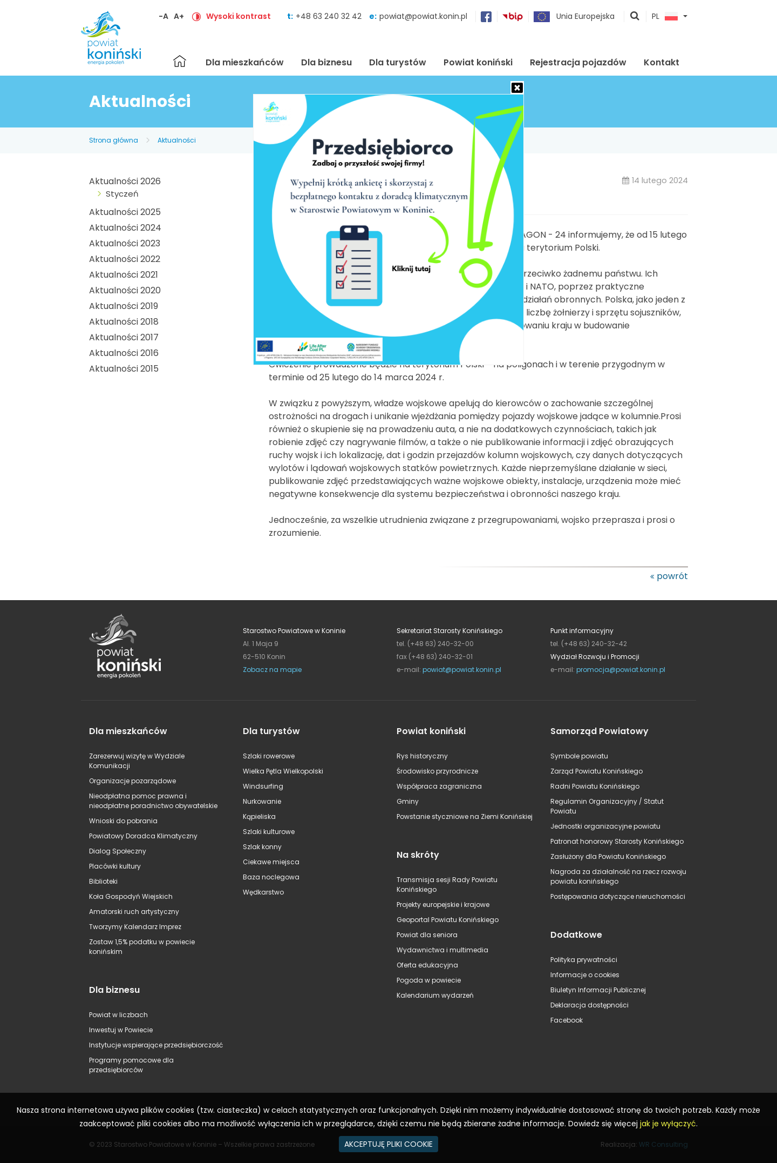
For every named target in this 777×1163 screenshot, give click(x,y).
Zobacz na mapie (272, 669)
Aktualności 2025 (125, 212)
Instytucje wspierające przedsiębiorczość (156, 1045)
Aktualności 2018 (124, 321)
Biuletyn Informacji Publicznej (598, 989)
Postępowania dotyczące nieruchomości (617, 896)
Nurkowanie (262, 801)
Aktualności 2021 (123, 274)
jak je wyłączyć (668, 1123)
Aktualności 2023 (124, 243)
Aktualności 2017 (124, 337)
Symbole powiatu (579, 756)
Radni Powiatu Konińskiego (594, 786)
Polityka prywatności (583, 959)
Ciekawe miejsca (271, 861)
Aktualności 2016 (124, 353)
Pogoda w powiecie (429, 980)
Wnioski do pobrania (123, 820)
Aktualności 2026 (125, 181)
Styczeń (122, 193)
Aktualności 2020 (125, 290)
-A (163, 16)
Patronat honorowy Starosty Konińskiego (617, 841)
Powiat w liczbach (118, 1014)
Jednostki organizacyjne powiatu (605, 826)
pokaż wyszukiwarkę (635, 16)
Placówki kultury (115, 866)
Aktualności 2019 (123, 306)
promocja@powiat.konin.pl (620, 669)
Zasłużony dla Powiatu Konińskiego (608, 856)
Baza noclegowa (271, 877)
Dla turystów (397, 62)
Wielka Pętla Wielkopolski (283, 771)
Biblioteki (103, 881)
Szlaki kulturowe (269, 831)
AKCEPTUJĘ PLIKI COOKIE (388, 1144)
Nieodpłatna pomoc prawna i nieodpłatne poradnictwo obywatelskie (153, 800)
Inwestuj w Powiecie (121, 1029)
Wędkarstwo (263, 892)
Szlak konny (262, 846)
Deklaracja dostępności (589, 1005)
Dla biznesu (326, 62)
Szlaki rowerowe (269, 756)
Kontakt (661, 62)
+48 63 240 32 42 (330, 16)
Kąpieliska (259, 816)
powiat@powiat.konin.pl (423, 16)
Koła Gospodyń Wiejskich (131, 896)
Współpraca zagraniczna (439, 786)
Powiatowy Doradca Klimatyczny (143, 836)
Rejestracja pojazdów (578, 62)
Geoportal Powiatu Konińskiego (448, 919)
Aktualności (177, 140)
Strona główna (179, 61)
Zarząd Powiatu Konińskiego (596, 771)
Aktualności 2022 (124, 259)
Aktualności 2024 (125, 227)
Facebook (566, 1020)
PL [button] (665, 17)
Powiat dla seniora (427, 934)
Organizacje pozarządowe (132, 780)
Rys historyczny (422, 756)
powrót (672, 576)
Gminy (408, 801)
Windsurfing (263, 786)
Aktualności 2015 (124, 368)
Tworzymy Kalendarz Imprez (135, 926)
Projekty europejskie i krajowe (443, 904)
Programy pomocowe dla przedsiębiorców (131, 1065)
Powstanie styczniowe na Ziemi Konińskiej (465, 816)
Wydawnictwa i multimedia (442, 949)
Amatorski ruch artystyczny (134, 911)
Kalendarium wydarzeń (435, 995)
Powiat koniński (478, 62)
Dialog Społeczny (117, 851)
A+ (179, 16)
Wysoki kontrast (238, 16)
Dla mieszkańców (245, 62)
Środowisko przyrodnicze (437, 771)
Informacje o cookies (584, 974)
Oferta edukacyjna (427, 965)
